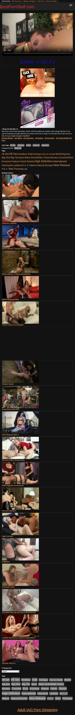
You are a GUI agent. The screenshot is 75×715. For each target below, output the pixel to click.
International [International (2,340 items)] (60, 161)
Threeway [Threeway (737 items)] (19, 169)
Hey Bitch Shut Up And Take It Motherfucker (19, 612)
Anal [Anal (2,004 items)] (30, 153)
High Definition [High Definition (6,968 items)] (44, 161)
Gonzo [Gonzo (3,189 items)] (30, 161)
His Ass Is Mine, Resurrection (13, 460)
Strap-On (36, 145)
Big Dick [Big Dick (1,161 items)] (6, 157)
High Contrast (7, 536)
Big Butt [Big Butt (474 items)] (66, 154)
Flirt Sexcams (16, 1)
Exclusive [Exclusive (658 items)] (6, 161)
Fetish (28, 145)
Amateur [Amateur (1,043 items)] (22, 154)
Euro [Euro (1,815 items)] (70, 157)
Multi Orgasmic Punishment (12, 485)
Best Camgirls (52, 1)
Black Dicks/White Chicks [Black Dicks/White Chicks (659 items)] (37, 157)
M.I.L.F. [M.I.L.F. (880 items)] (25, 165)
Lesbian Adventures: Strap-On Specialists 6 (18, 638)
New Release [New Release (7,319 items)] (62, 165)
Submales (45, 145)
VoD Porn (41, 1)
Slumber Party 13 (8, 663)
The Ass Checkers (9, 511)
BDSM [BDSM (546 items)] (59, 154)
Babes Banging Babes (10, 299)
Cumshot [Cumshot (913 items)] (63, 157)
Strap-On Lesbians (9, 223)
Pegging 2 (6, 562)
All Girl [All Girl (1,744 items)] (5, 154)
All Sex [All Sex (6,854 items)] (13, 153)
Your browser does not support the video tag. (37, 34)
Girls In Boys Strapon (10, 198)
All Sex (12, 145)
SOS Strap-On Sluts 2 (10, 435)
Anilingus (21, 145)
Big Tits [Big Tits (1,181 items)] (14, 157)
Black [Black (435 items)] (21, 157)
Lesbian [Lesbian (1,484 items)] (16, 165)
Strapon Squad (8, 384)
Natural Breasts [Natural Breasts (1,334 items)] (45, 165)
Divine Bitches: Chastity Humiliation (16, 249)
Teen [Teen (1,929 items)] (11, 168)
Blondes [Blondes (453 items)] (54, 157)
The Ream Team (8, 587)
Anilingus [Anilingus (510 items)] (37, 154)
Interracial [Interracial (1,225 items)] (7, 165)
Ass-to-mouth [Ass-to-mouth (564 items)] (48, 154)
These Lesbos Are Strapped (12, 325)
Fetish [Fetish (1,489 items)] (23, 161)
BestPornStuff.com (17, 6)
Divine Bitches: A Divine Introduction (16, 274)
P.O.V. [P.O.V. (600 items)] (5, 169)
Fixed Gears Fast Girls (10, 409)
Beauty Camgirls (29, 1)
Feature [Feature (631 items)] (15, 161)
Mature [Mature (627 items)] (32, 165)
